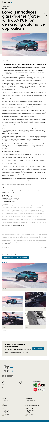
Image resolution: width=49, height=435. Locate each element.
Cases (3, 382)
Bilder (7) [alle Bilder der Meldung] (4, 262)
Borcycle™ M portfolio (20, 83)
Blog (3, 384)
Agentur (4, 381)
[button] (44, 14)
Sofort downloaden (8, 257)
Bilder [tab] (7, 60)
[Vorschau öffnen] (24, 44)
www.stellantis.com (6, 243)
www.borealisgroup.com (7, 225)
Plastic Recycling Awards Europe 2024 (16, 130)
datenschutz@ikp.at (9, 352)
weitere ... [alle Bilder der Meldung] (4, 330)
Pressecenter (5, 387)
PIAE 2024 (23, 131)
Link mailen (44, 247)
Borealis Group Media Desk (7, 196)
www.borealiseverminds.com (18, 225)
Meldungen (4, 6)
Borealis (8, 6)
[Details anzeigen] (44, 308)
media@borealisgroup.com (10, 201)
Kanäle (20, 385)
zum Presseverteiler (38, 348)
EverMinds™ (9, 115)
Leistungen (20, 381)
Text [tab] (3, 60)
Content (20, 383)
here (13, 192)
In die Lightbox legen (22, 257)
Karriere (4, 386)
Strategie (20, 382)
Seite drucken (6, 247)
